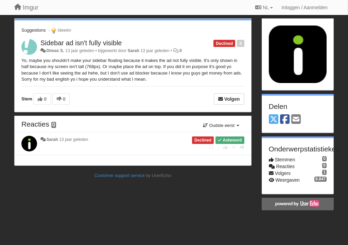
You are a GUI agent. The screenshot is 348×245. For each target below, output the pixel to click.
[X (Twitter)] (273, 120)
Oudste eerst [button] (221, 125)
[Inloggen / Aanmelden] (304, 7)
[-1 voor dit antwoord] (242, 147)
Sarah (133, 50)
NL (264, 7)
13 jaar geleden (73, 139)
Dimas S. (55, 50)
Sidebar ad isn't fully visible (81, 43)
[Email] (296, 120)
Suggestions (33, 30)
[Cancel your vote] (234, 147)
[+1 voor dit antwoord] (225, 147)
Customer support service (119, 175)
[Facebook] (285, 120)
